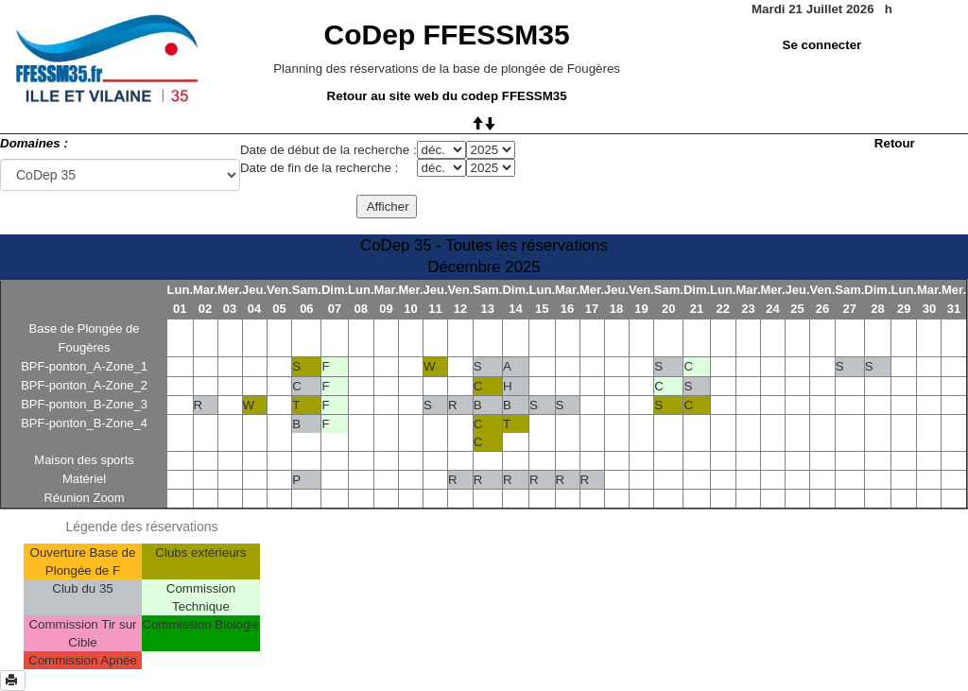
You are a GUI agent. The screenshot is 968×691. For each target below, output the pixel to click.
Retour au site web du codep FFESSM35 (447, 96)
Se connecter (822, 45)
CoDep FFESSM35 (447, 34)
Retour (894, 143)
